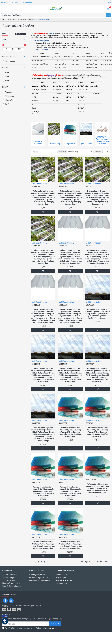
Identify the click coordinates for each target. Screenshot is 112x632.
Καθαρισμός (21, 34)
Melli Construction (39, 184)
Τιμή (4, 40)
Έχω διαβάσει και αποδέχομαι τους (28, 628)
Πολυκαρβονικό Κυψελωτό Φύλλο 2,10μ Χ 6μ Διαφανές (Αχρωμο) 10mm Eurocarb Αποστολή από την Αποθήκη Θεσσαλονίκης (43, 491)
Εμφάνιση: (98, 152)
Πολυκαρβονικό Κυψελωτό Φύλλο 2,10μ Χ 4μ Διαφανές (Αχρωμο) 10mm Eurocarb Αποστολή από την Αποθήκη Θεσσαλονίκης (97, 432)
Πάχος (5, 68)
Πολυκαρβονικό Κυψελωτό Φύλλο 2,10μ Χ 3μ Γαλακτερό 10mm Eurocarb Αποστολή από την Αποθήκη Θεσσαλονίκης (43, 545)
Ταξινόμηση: (62, 152)
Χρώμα (5, 87)
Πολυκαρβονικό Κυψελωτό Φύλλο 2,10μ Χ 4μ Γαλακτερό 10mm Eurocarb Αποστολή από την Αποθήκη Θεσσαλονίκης (70, 545)
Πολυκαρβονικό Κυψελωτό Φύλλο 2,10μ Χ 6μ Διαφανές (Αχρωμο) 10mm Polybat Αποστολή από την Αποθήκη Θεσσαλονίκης (70, 491)
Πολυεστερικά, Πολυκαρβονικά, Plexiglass (20, 19)
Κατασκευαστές (8, 56)
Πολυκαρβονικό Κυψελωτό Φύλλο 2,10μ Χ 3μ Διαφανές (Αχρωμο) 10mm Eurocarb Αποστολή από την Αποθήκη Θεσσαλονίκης (70, 432)
